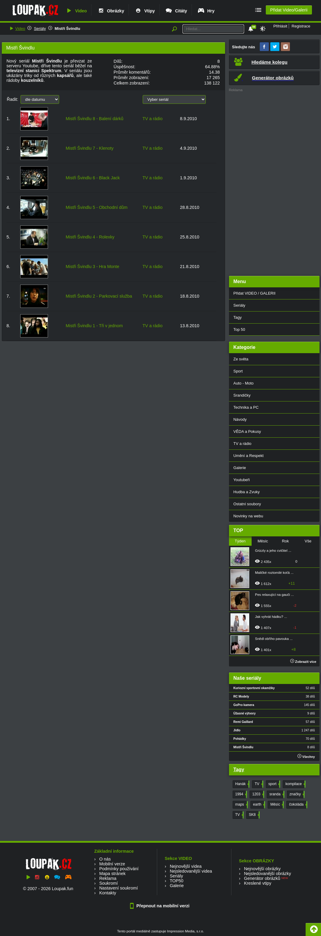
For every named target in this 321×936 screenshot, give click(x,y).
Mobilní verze (112, 863)
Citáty (176, 10)
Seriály (40, 28)
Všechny (306, 756)
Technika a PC (246, 407)
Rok (285, 541)
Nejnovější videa (186, 866)
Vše (308, 541)
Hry (206, 10)
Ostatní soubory (247, 504)
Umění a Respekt (249, 455)
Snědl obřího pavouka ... (274, 639)
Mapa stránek (112, 873)
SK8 (254, 815)
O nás (105, 859)
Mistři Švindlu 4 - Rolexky (90, 237)
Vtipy (144, 10)
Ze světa (241, 359)
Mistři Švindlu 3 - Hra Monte (92, 266)
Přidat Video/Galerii (288, 10)
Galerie (240, 467)
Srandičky (242, 395)
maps (241, 804)
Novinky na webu (248, 516)
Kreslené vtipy (257, 883)
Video (76, 10)
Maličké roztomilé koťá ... (274, 572)
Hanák (242, 784)
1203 (257, 794)
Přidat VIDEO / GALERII (255, 293)
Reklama (107, 878)
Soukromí (108, 883)
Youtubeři (242, 480)
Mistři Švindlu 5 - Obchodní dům (97, 207)
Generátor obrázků (262, 878)
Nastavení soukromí (118, 888)
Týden (240, 541)
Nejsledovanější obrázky (267, 873)
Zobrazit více (303, 661)
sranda (276, 794)
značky (297, 794)
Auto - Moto (244, 383)
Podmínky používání (118, 868)
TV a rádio (152, 118)
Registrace (301, 26)
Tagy (238, 317)
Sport (238, 371)
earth (258, 804)
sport (274, 784)
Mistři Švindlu (67, 28)
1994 (240, 794)
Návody (240, 419)
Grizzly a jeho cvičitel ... (273, 550)
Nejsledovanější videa (191, 871)
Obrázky (110, 10)
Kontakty (107, 892)
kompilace (294, 784)
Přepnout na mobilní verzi (160, 905)
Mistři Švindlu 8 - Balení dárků (94, 118)
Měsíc (263, 541)
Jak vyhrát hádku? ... (271, 616)
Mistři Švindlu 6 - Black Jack (93, 177)
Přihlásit (280, 26)
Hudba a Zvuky (247, 492)
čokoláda (297, 804)
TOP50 (176, 880)
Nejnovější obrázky (262, 868)
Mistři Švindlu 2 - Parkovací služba (99, 296)
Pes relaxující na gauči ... (274, 594)
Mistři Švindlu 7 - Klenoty (89, 148)
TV (258, 784)
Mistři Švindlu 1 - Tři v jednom (94, 325)
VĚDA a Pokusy (247, 431)
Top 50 (239, 329)
